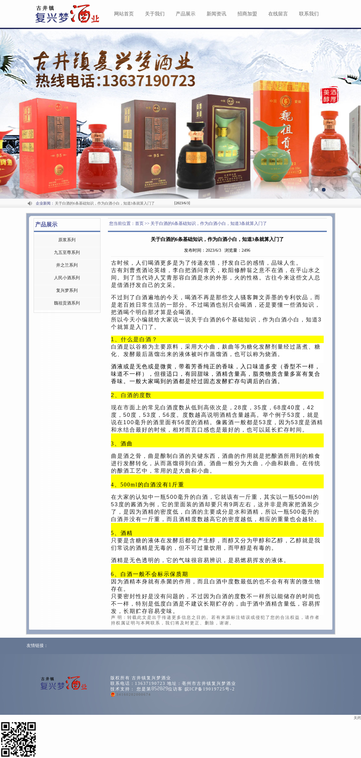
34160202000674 (134, 694)
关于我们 (155, 13)
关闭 (357, 718)
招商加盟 (247, 13)
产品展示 (185, 13)
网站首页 (124, 13)
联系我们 (309, 13)
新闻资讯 (216, 13)
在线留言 (278, 13)
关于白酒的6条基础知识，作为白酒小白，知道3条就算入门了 (105, 203)
